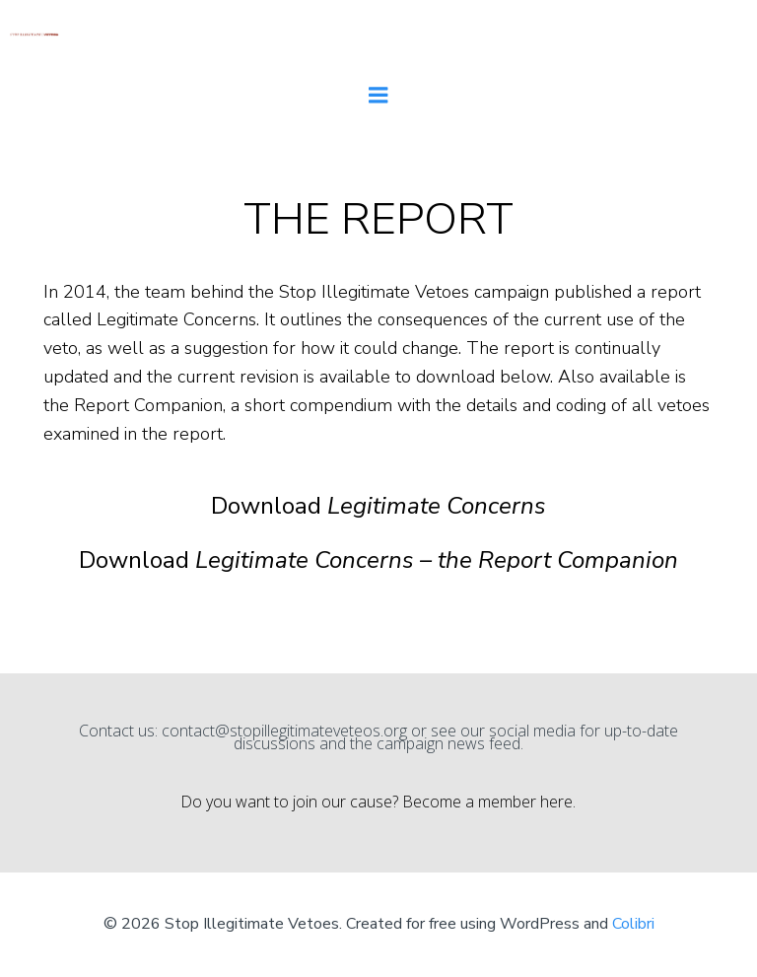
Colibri (633, 924)
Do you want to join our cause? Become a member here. (378, 801)
